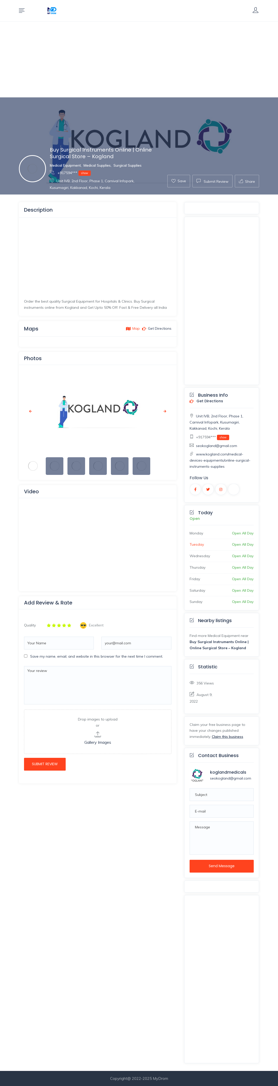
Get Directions (206, 401)
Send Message (222, 865)
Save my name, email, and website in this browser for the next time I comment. (96, 656)
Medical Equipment (65, 165)
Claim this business (227, 736)
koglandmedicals (228, 772)
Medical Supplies (97, 165)
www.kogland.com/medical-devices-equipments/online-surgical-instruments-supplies (220, 460)
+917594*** (70, 172)
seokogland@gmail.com (216, 445)
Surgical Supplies (127, 165)
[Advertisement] (139, 59)
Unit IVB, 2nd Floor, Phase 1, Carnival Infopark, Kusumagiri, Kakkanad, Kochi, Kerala (216, 422)
